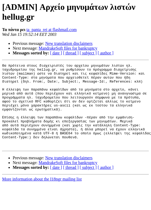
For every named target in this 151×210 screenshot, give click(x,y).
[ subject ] (88, 53)
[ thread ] (71, 53)
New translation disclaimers (69, 43)
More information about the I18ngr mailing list (42, 196)
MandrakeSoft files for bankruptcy (68, 48)
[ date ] (56, 53)
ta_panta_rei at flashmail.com (51, 29)
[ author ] (106, 53)
